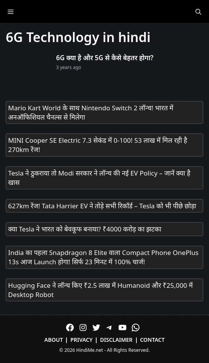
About (53, 339)
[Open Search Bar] (198, 11)
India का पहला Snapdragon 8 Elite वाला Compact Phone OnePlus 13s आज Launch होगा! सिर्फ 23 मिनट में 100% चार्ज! (103, 257)
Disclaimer (116, 339)
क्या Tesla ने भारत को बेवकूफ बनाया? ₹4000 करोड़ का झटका (84, 229)
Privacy (81, 339)
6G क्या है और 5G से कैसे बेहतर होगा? (104, 57)
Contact (152, 339)
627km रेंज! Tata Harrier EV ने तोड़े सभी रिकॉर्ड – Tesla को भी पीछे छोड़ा (102, 205)
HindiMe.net (89, 350)
